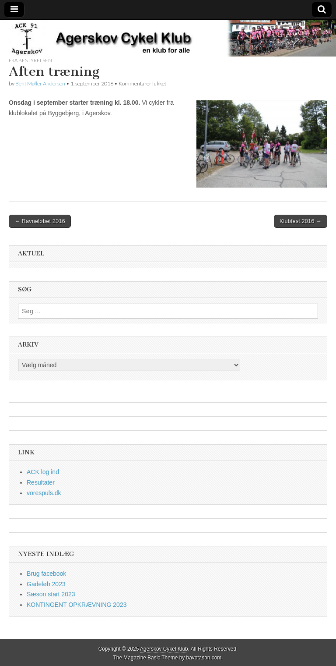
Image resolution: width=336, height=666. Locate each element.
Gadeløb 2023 (46, 584)
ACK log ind (43, 471)
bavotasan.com (204, 658)
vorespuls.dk (44, 492)
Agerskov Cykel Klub (164, 649)
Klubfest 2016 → (301, 221)
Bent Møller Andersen (40, 83)
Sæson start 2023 (51, 594)
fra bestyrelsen (30, 60)
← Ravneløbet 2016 (39, 221)
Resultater (41, 482)
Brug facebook (46, 573)
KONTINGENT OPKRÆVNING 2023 (76, 604)
